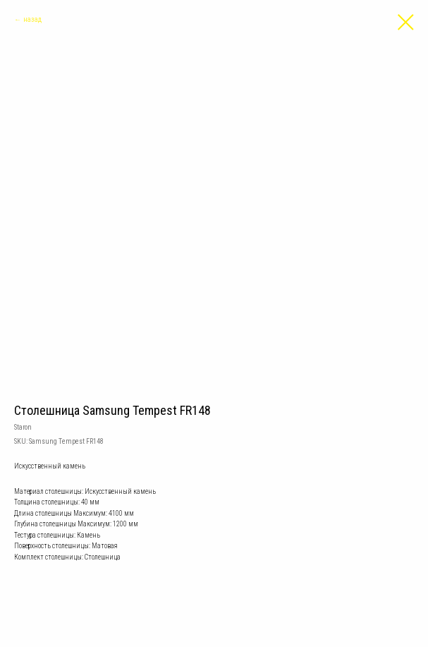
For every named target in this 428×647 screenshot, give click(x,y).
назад (32, 19)
